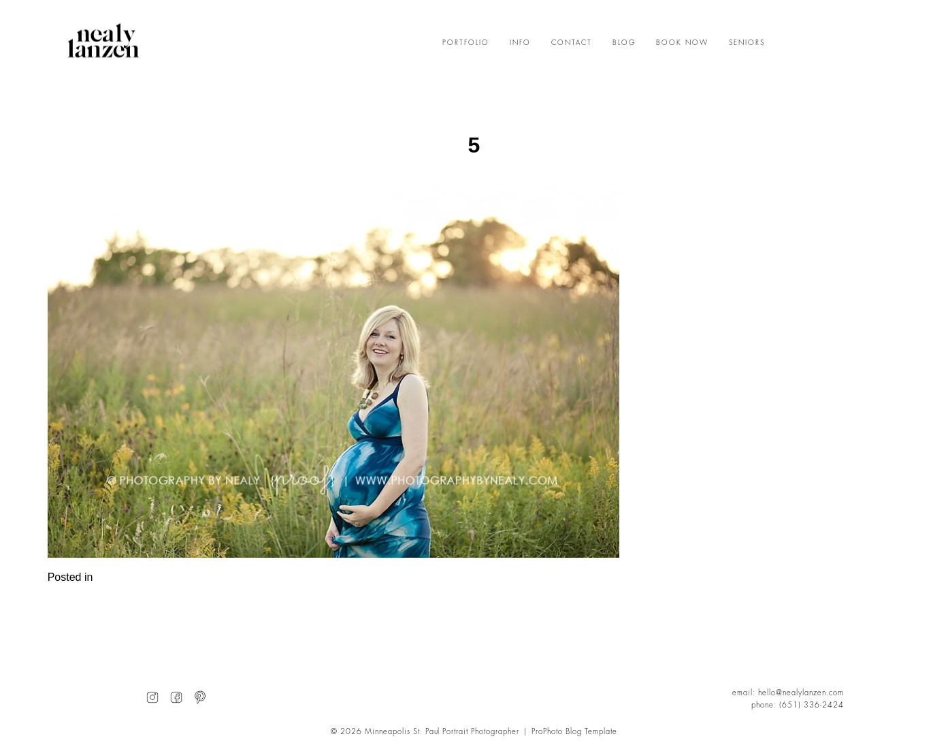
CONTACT (571, 42)
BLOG (624, 42)
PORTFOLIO (465, 42)
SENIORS (747, 42)
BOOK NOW (682, 42)
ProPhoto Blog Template (574, 731)
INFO (520, 42)
